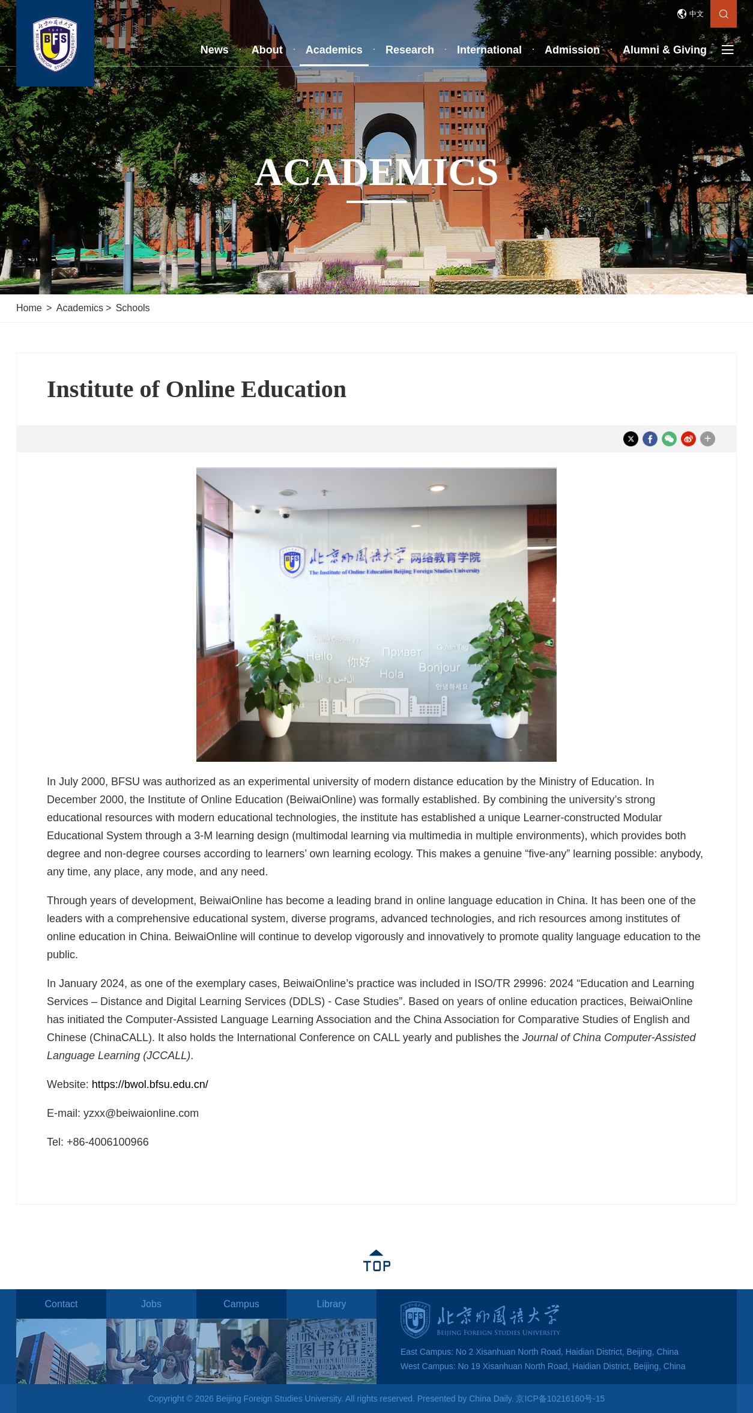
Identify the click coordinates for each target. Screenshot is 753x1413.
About (267, 50)
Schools (133, 308)
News (215, 50)
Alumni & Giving (665, 50)
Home (29, 308)
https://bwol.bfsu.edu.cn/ (150, 1084)
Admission (572, 50)
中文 (696, 14)
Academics (334, 50)
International (489, 50)
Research (410, 50)
